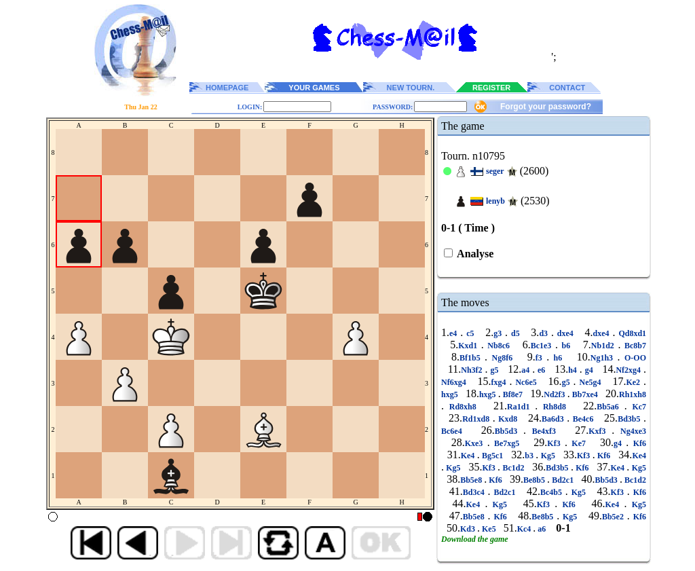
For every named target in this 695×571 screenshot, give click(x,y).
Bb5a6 (610, 406)
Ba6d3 (554, 419)
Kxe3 (476, 443)
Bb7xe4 (585, 394)
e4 (454, 333)
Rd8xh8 (463, 406)
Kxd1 (469, 345)
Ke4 (469, 455)
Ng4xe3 (630, 431)
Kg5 (547, 455)
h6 (558, 358)
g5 (495, 370)
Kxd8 (508, 419)
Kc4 (525, 529)
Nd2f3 (555, 394)
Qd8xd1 (630, 333)
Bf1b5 (472, 358)
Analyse (474, 253)
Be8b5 (535, 480)
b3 (530, 455)
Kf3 (556, 443)
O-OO (633, 358)
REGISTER (491, 88)
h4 (574, 370)
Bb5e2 (614, 516)
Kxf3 (600, 431)
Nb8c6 (499, 345)
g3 (499, 333)
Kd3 (468, 529)
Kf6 (637, 443)
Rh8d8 (554, 406)
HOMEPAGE (227, 88)
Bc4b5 (552, 492)
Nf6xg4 (455, 382)
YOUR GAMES (313, 88)
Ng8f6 (502, 358)
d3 (545, 333)
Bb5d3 (509, 431)
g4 (589, 370)
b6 (566, 345)
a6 (542, 529)
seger (495, 171)
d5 (515, 333)
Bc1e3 (543, 345)
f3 (541, 358)
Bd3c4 (475, 492)
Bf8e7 (513, 394)
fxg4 (500, 382)
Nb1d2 (604, 345)
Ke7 (578, 443)
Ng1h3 (604, 358)
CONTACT (567, 88)
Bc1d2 (513, 468)
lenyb (495, 201)
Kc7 (636, 406)
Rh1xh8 (632, 394)
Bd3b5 (630, 419)
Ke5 (489, 529)
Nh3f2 (473, 370)
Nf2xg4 (629, 370)
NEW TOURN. (411, 88)
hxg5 (450, 394)
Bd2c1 (563, 480)
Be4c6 (583, 419)
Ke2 (634, 382)
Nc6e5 (526, 382)
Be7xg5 (507, 443)
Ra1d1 (521, 406)
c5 (470, 333)
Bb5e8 (472, 480)
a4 (526, 370)
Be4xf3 (544, 431)
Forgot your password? (545, 106)
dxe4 (565, 333)
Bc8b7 (633, 345)
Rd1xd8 (477, 419)
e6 (541, 370)
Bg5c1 (493, 455)
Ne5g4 (590, 382)
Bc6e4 (454, 431)
